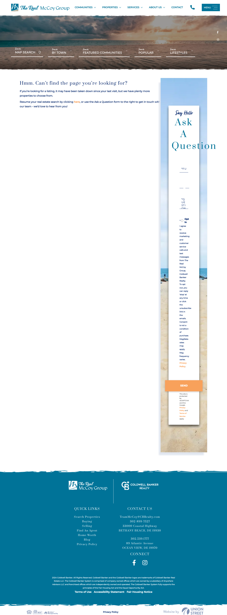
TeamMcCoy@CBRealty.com (140, 511)
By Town (59, 51)
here (77, 100)
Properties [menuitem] (109, 6)
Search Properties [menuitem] (87, 511)
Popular (145, 51)
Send (184, 380)
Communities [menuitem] (83, 6)
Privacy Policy (111, 606)
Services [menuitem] (133, 6)
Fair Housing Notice (139, 586)
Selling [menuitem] (87, 521)
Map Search (25, 49)
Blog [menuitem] (87, 534)
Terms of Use (83, 586)
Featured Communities (102, 51)
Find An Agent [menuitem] (87, 525)
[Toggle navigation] (211, 7)
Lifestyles (178, 51)
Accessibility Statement (109, 586)
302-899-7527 (140, 516)
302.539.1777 (140, 533)
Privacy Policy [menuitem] (87, 539)
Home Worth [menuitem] (87, 530)
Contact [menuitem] (176, 6)
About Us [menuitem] (154, 6)
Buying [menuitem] (87, 516)
